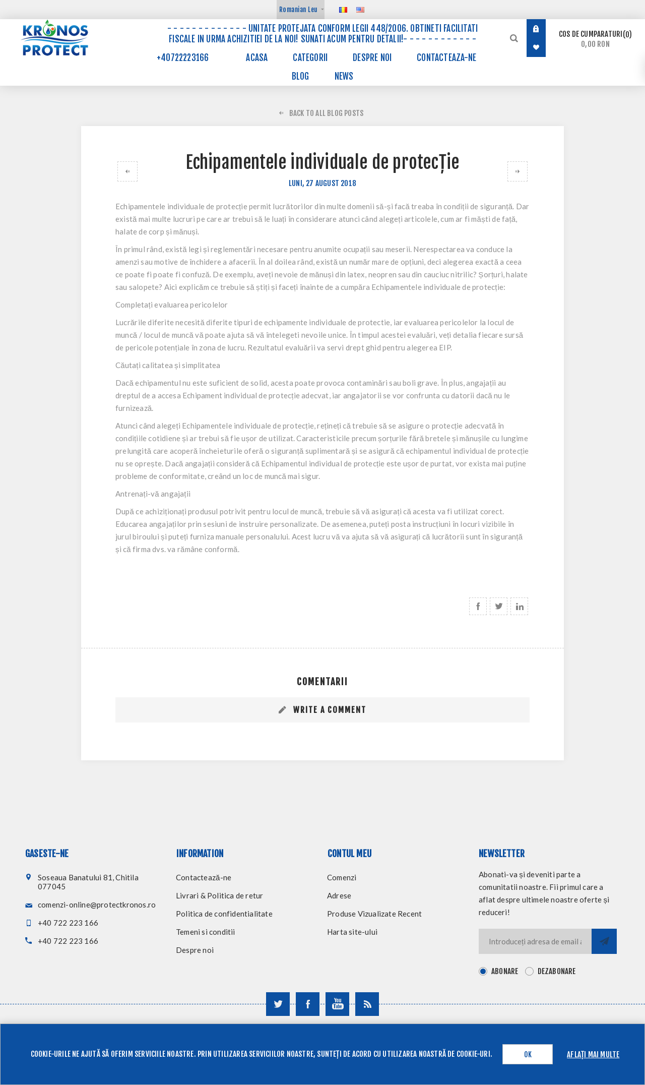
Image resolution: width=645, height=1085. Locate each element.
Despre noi (195, 949)
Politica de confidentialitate (224, 913)
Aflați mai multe (593, 1054)
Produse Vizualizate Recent (374, 913)
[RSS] (367, 1004)
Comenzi (341, 877)
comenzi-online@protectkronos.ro (97, 904)
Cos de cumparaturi (595, 39)
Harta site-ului (352, 931)
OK (528, 1054)
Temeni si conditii (205, 931)
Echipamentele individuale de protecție (125, 171)
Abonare (504, 971)
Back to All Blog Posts (326, 113)
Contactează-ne (203, 877)
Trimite (604, 941)
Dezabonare (557, 971)
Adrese (339, 895)
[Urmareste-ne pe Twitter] (278, 1004)
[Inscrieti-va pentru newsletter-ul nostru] (535, 941)
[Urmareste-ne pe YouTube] (337, 1004)
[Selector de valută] (301, 9)
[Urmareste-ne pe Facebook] (307, 1004)
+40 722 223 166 (68, 922)
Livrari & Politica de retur (219, 895)
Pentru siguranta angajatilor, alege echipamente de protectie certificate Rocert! (519, 171)
